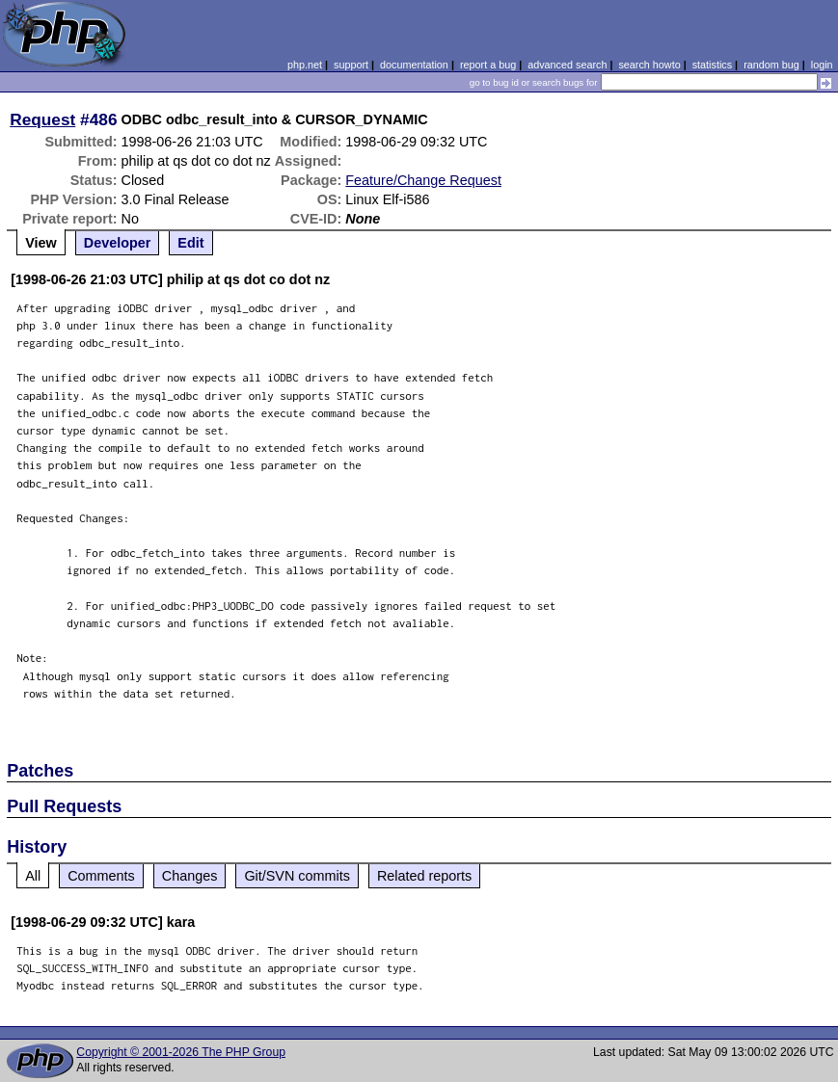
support (351, 64)
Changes (190, 876)
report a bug (488, 64)
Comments (101, 876)
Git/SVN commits (297, 876)
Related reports (424, 876)
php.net (304, 64)
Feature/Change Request (423, 180)
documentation (414, 64)
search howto (649, 64)
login (822, 64)
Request (42, 119)
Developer (117, 243)
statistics (712, 64)
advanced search (567, 64)
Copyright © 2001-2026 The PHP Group (180, 1052)
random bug (771, 64)
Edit (190, 243)
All (33, 876)
